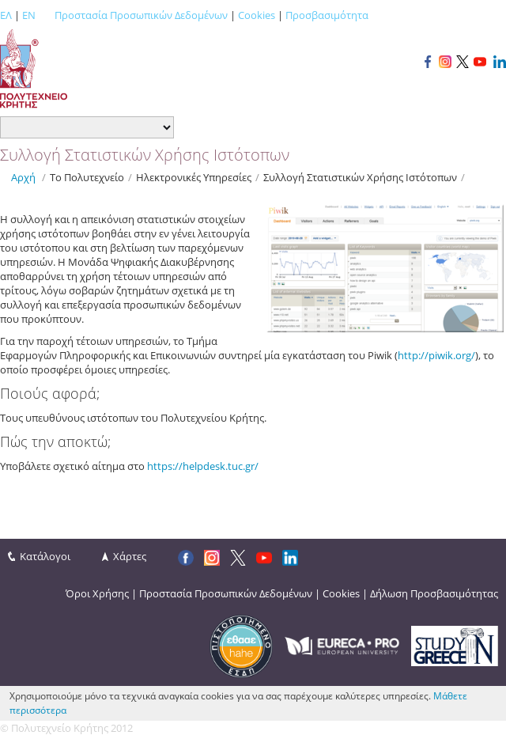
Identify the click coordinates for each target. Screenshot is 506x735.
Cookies (256, 15)
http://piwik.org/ (436, 355)
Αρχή (23, 177)
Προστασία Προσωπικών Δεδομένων (141, 15)
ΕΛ (6, 15)
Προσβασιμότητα (326, 15)
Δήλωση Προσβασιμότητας (434, 593)
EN (29, 15)
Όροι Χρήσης (97, 593)
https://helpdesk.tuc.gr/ (203, 466)
